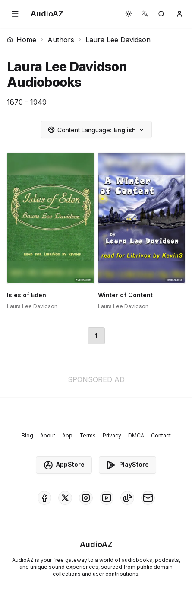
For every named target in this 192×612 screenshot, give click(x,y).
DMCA (136, 435)
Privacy (112, 435)
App (67, 435)
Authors (60, 39)
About (47, 435)
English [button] (96, 129)
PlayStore (127, 465)
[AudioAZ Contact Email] (148, 498)
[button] (15, 13)
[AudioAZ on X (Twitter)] (65, 498)
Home (21, 39)
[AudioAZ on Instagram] (86, 498)
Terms (87, 435)
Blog (27, 435)
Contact (161, 435)
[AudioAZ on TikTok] (127, 498)
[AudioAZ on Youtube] (106, 498)
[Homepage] (47, 13)
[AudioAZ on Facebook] (44, 498)
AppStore (64, 465)
